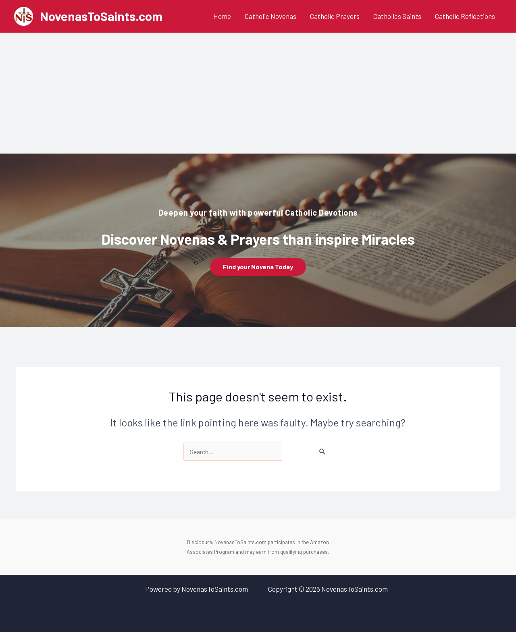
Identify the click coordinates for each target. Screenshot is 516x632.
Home (222, 16)
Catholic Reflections (465, 16)
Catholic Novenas (270, 16)
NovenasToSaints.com (101, 15)
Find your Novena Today (258, 266)
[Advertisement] (258, 93)
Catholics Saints (397, 16)
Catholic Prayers (335, 16)
